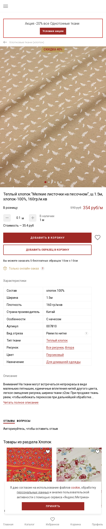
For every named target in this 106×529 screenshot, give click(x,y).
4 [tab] (55, 182)
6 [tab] (61, 182)
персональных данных (33, 492)
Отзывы (9, 420)
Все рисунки (55, 347)
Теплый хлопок (57, 340)
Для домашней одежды (63, 362)
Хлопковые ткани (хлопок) (26, 42)
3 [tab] (52, 182)
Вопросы (23, 420)
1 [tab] (45, 182)
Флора (69, 347)
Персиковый (55, 355)
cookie (75, 487)
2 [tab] (49, 182)
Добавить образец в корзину (47, 249)
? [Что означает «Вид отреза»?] (86, 333)
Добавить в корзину (47, 237)
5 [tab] (58, 182)
